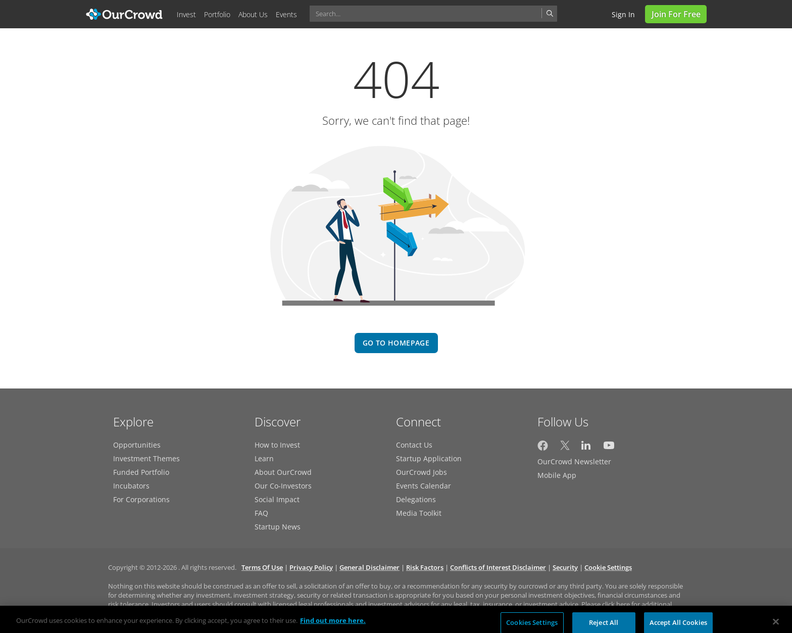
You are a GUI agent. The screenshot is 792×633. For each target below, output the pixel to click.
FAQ (261, 513)
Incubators (131, 486)
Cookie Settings (608, 567)
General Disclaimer (369, 567)
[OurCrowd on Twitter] (565, 448)
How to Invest (277, 445)
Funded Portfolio (141, 472)
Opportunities (137, 445)
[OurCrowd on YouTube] (609, 448)
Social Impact (277, 499)
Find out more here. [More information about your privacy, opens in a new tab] (333, 624)
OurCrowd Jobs (421, 472)
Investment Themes (146, 458)
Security (565, 567)
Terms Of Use (262, 567)
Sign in (623, 14)
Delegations (416, 499)
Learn (264, 458)
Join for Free (676, 14)
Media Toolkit (418, 513)
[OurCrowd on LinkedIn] (586, 448)
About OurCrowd (283, 472)
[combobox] (433, 14)
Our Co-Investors (283, 486)
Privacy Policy (311, 567)
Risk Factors (424, 567)
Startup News (278, 526)
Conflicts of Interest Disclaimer (498, 567)
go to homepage (396, 343)
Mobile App (556, 475)
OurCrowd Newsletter (574, 461)
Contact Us (414, 445)
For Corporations (141, 499)
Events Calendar (423, 486)
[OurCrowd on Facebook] (542, 448)
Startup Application (429, 458)
